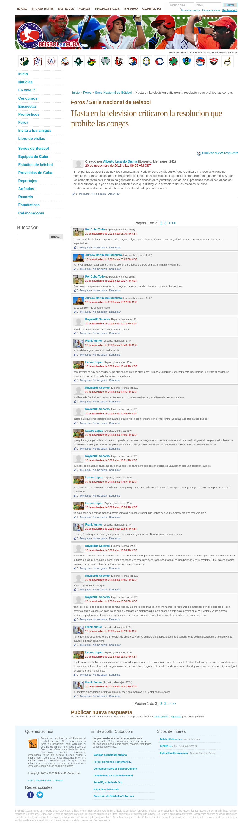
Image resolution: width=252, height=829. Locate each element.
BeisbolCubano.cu (180, 739)
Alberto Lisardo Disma (120, 161)
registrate (176, 716)
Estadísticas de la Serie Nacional (113, 775)
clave (200, 4)
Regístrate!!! (229, 10)
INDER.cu (179, 746)
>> (173, 223)
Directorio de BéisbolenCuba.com (114, 796)
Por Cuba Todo (95, 229)
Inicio (76, 92)
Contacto (58, 780)
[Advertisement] (154, 79)
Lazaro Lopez (94, 362)
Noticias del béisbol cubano (110, 754)
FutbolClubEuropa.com (188, 753)
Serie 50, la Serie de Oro (108, 782)
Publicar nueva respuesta (220, 153)
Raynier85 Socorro (97, 319)
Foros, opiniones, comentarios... (113, 761)
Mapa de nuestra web (106, 789)
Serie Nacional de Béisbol (113, 92)
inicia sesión (161, 716)
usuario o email (177, 4)
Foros (87, 92)
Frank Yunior (94, 340)
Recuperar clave (211, 10)
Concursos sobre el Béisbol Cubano (115, 768)
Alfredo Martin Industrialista (103, 255)
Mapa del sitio (43, 780)
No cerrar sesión (190, 10)
